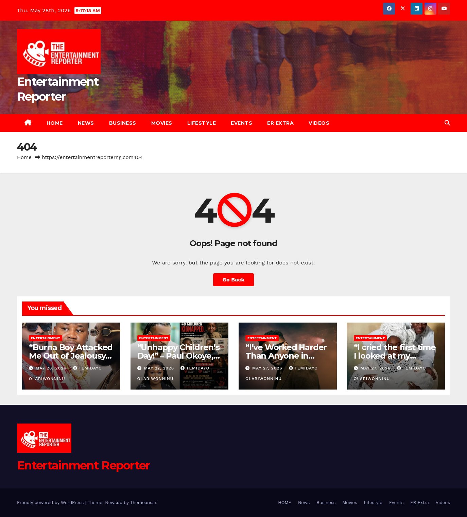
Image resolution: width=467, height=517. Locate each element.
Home (24, 157)
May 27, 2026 (160, 368)
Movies (161, 123)
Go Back (234, 279)
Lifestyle (201, 123)
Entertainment (45, 338)
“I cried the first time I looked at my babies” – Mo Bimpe (395, 355)
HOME (55, 123)
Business (122, 123)
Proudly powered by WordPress (51, 502)
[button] (447, 123)
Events (241, 123)
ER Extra (280, 123)
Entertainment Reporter (83, 465)
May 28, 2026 (52, 368)
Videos (319, 123)
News (86, 123)
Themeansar (143, 502)
